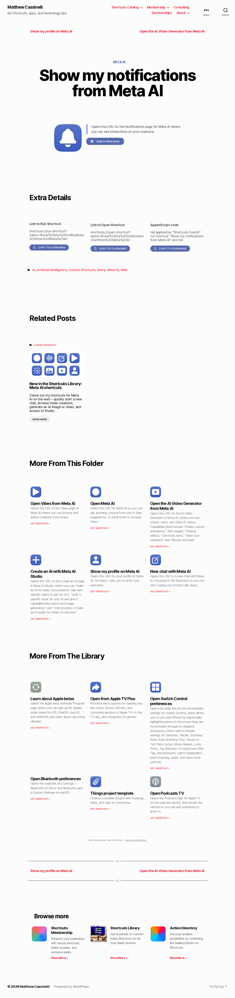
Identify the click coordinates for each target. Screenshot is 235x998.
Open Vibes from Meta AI (52, 503)
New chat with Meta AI (170, 571)
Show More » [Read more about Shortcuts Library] (118, 959)
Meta (101, 270)
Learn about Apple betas (52, 698)
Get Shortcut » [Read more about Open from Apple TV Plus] (100, 723)
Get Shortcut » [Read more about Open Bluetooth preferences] (40, 799)
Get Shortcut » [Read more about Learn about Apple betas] (40, 728)
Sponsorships (162, 13)
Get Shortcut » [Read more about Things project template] (100, 809)
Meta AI (119, 62)
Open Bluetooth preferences (55, 779)
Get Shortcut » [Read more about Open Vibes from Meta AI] (40, 524)
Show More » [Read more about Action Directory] (178, 959)
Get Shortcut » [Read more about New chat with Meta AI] (160, 591)
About (181, 13)
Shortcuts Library (126, 928)
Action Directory (184, 928)
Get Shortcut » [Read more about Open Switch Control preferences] (160, 768)
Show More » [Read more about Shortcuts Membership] (59, 959)
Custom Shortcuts (82, 270)
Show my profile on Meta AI (115, 571)
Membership (156, 7)
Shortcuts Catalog (125, 7)
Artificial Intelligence (52, 270)
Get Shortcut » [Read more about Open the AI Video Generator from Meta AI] (160, 546)
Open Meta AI (102, 503)
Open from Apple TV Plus (112, 698)
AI (33, 270)
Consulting (181, 7)
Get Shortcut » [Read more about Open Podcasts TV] (160, 818)
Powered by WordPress (72, 988)
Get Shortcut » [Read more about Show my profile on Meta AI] (100, 591)
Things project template (111, 793)
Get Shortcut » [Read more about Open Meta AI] (100, 528)
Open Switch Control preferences (168, 701)
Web (124, 270)
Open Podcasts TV (167, 793)
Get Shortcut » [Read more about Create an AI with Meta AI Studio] (40, 619)
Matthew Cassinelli (26, 7)
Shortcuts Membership (62, 931)
